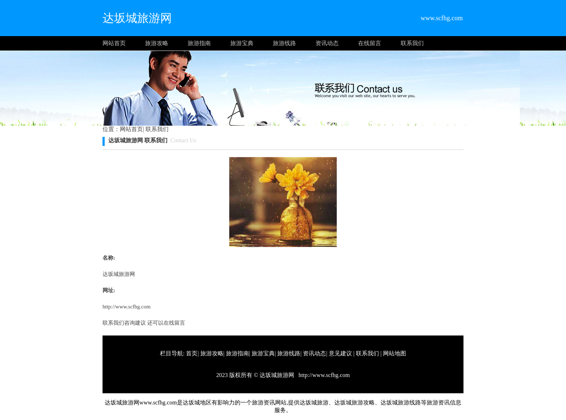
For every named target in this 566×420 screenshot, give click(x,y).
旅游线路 (284, 43)
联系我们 (412, 43)
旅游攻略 (156, 43)
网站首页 (114, 43)
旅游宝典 (241, 43)
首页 (191, 353)
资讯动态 (327, 43)
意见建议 (340, 353)
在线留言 (369, 43)
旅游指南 (199, 43)
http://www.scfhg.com (127, 306)
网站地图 (394, 353)
